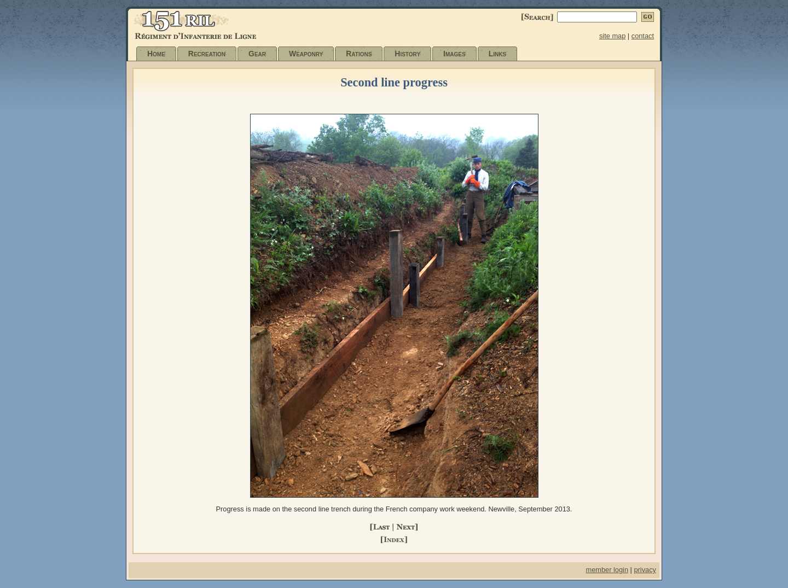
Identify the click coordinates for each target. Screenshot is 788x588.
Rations (359, 53)
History (407, 53)
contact (642, 36)
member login (607, 570)
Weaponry (306, 53)
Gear (257, 53)
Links (497, 53)
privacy (645, 570)
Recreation (206, 53)
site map (612, 36)
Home (156, 53)
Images (454, 53)
